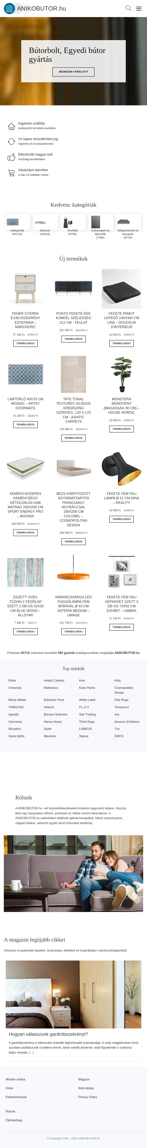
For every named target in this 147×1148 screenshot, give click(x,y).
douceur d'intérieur (128, 721)
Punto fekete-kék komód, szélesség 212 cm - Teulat (73, 318)
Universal (15, 687)
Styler (48, 728)
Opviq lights (17, 736)
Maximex (50, 736)
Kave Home (88, 687)
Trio (118, 728)
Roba (12, 680)
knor (83, 680)
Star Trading (88, 714)
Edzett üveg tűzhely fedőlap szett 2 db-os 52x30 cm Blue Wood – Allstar (25, 606)
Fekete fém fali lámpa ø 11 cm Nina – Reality (121, 498)
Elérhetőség (14, 1120)
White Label (88, 700)
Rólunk (10, 1111)
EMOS (120, 736)
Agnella (14, 714)
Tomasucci (123, 707)
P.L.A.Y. (85, 707)
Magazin (84, 1079)
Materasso (51, 687)
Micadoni (15, 728)
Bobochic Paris (54, 700)
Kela (119, 680)
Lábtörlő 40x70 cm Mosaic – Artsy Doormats (25, 403)
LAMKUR (86, 728)
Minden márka (15, 1079)
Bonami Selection (56, 714)
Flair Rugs (123, 700)
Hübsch (49, 707)
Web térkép (86, 1088)
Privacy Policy (87, 1096)
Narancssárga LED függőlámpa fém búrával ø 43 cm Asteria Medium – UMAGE (73, 606)
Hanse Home (53, 721)
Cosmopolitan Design (125, 690)
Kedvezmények (16, 1096)
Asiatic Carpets (54, 680)
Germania (15, 721)
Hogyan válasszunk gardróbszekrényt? (48, 1034)
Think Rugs (88, 721)
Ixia (118, 714)
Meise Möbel (17, 700)
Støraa (84, 736)
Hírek (9, 1088)
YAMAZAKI (16, 707)
